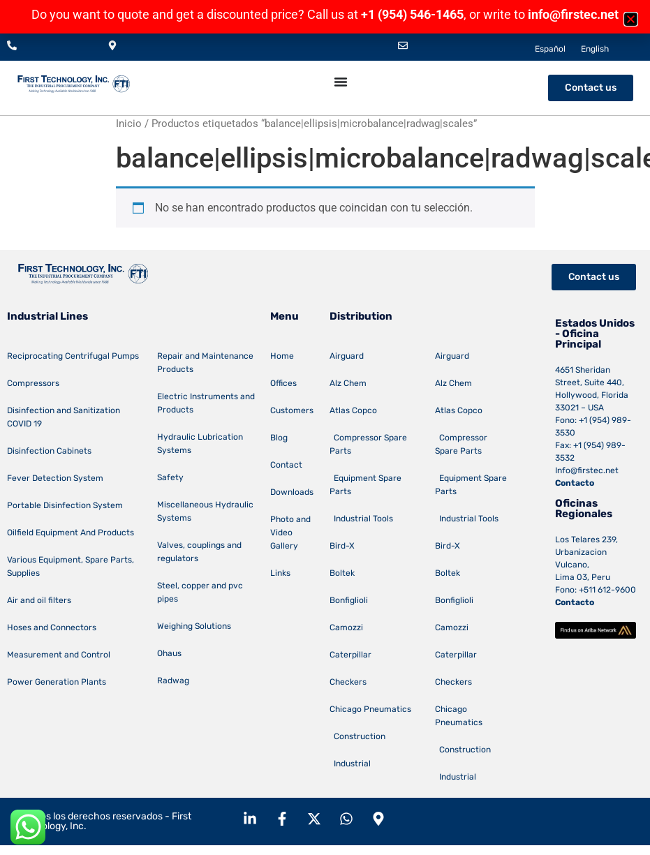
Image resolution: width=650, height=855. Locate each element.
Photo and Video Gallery (290, 532)
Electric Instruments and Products (206, 403)
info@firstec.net (573, 14)
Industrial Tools (361, 518)
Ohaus (169, 653)
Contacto (574, 483)
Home (282, 356)
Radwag (173, 680)
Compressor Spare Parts (368, 444)
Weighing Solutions (194, 626)
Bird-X (342, 546)
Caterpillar (350, 655)
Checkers (348, 682)
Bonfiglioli (349, 600)
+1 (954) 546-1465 (412, 14)
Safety (170, 477)
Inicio (129, 123)
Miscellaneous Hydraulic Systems (205, 511)
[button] (631, 19)
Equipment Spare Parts (365, 484)
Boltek (342, 573)
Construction (357, 736)
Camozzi (346, 627)
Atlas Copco (353, 410)
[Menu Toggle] (341, 82)
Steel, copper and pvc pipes (200, 592)
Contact (286, 465)
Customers (291, 410)
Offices (283, 383)
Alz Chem (348, 383)
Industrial (350, 763)
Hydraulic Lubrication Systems (200, 443)
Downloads (291, 492)
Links (280, 573)
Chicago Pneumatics (370, 709)
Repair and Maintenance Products (205, 362)
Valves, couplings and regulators (199, 551)
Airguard (347, 356)
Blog (279, 438)
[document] (325, 17)
